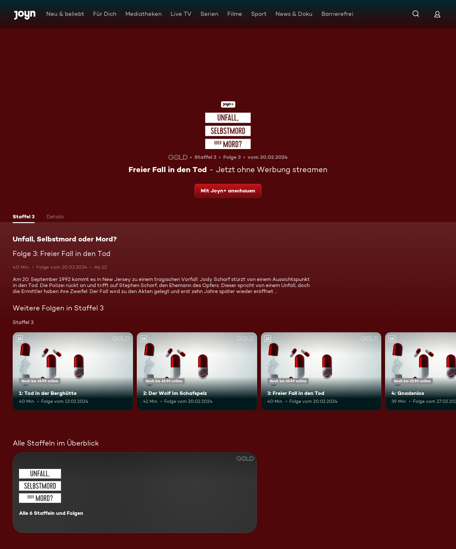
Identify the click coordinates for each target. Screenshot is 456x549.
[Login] (437, 14)
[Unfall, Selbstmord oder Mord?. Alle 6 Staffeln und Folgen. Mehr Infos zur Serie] (135, 492)
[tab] (23, 217)
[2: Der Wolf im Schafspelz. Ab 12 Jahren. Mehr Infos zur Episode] (197, 371)
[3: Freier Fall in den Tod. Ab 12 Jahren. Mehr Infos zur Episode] (321, 371)
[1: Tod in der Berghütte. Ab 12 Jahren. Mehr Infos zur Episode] (73, 371)
